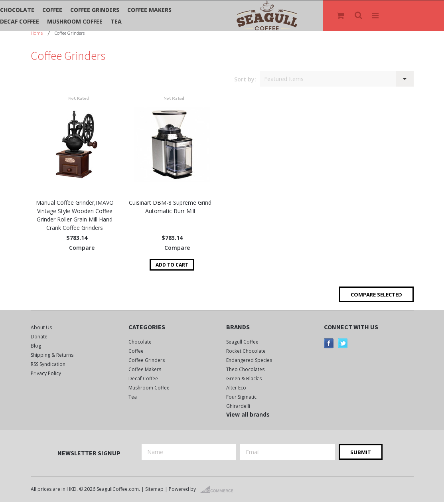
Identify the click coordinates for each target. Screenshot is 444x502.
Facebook (329, 343)
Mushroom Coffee (75, 21)
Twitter (343, 343)
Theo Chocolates (245, 369)
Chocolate (17, 10)
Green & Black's (244, 378)
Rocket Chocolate (246, 351)
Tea (116, 21)
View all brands (248, 414)
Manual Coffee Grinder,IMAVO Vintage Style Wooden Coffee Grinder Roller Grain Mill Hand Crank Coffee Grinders (75, 215)
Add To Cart (172, 264)
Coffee (52, 10)
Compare (82, 247)
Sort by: (245, 79)
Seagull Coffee (242, 341)
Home (37, 33)
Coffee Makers (149, 10)
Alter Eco (236, 387)
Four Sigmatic (241, 396)
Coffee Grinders (94, 10)
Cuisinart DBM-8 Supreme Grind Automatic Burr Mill (170, 207)
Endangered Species (249, 360)
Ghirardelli (238, 406)
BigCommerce (219, 489)
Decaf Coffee (19, 21)
